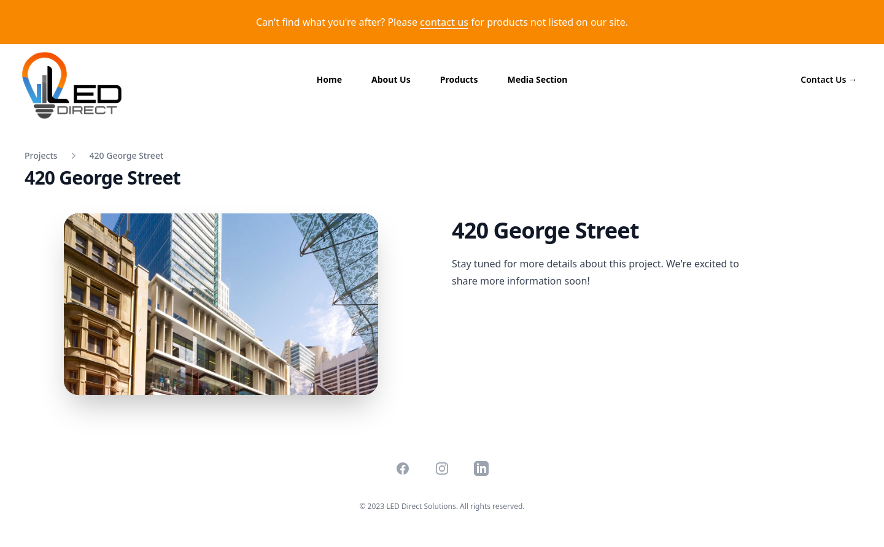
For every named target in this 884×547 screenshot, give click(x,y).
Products (459, 79)
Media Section (537, 79)
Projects (41, 155)
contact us (444, 22)
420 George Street (127, 155)
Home (329, 79)
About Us (391, 79)
